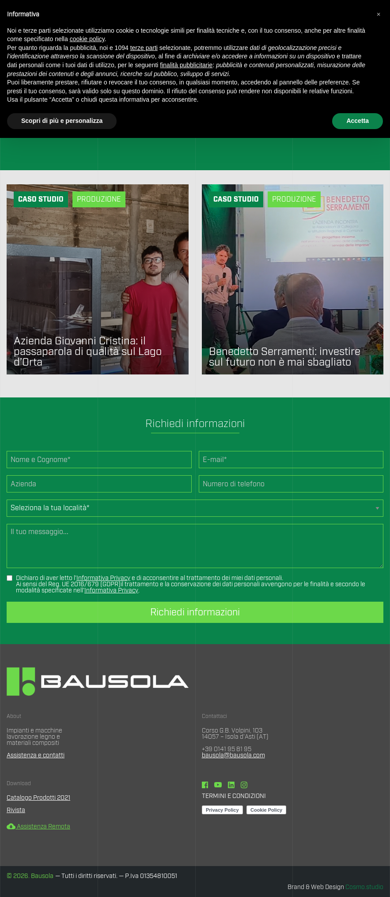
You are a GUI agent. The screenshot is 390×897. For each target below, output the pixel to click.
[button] (378, 14)
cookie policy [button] (87, 38)
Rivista (16, 810)
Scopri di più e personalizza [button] (61, 120)
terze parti (144, 47)
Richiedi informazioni (195, 612)
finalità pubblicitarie (186, 65)
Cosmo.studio (364, 887)
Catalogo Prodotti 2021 (38, 798)
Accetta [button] (357, 120)
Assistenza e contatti (35, 755)
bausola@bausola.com (233, 755)
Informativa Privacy (103, 578)
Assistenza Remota (38, 827)
